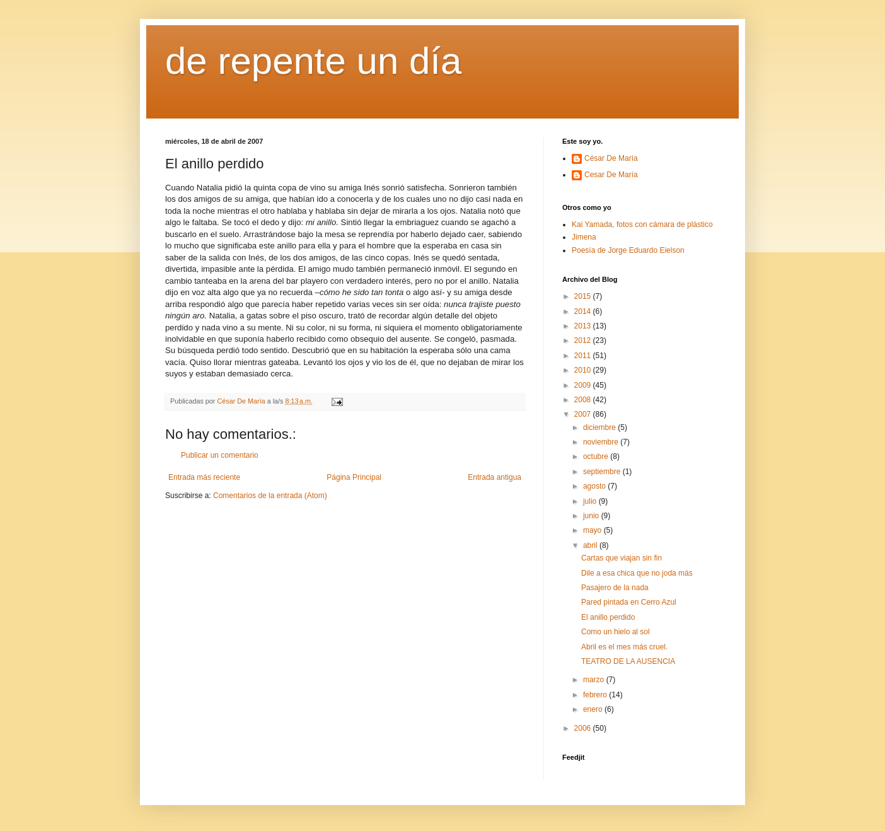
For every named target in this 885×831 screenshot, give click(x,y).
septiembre (603, 471)
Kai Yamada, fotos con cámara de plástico (642, 224)
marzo (594, 679)
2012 (583, 340)
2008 (583, 399)
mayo (593, 530)
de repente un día (313, 61)
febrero (596, 694)
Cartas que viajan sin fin (621, 558)
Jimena (584, 237)
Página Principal (354, 477)
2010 (583, 370)
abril (591, 545)
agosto (595, 486)
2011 (583, 355)
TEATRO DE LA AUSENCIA (628, 661)
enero (593, 709)
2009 (583, 385)
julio (591, 501)
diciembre (600, 427)
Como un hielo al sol (615, 631)
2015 (583, 296)
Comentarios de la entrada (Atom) (270, 495)
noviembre (601, 442)
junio (592, 515)
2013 (583, 326)
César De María (611, 158)
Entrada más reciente (204, 477)
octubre (596, 456)
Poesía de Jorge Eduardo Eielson (628, 250)
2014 (583, 311)
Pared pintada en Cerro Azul (628, 602)
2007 (583, 414)
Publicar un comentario (219, 455)
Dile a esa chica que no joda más (637, 573)
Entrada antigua (494, 477)
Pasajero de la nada (615, 587)
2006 (583, 728)
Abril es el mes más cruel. (624, 646)
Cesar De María (611, 174)
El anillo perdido (608, 617)
